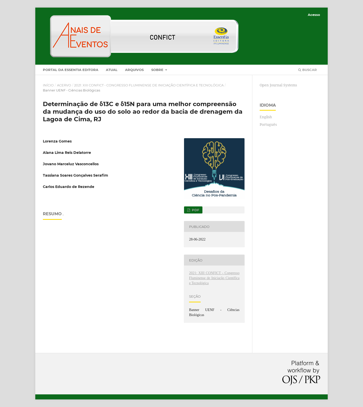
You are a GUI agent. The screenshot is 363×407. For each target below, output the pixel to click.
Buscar (307, 70)
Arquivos (134, 70)
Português (268, 124)
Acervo (64, 85)
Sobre (157, 70)
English (266, 116)
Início (48, 85)
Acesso (314, 15)
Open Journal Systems (278, 85)
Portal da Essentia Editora (70, 70)
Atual (111, 70)
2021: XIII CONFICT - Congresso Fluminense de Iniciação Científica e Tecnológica (149, 85)
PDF (195, 210)
